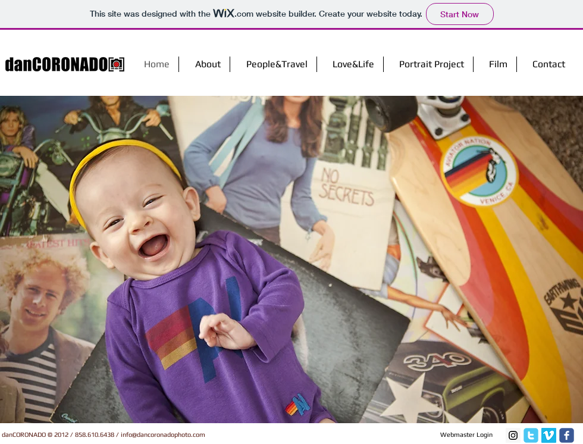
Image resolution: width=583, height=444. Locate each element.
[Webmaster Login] (466, 435)
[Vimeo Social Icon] (548, 435)
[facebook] (566, 435)
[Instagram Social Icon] (513, 435)
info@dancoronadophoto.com (163, 434)
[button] (291, 259)
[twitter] (531, 435)
